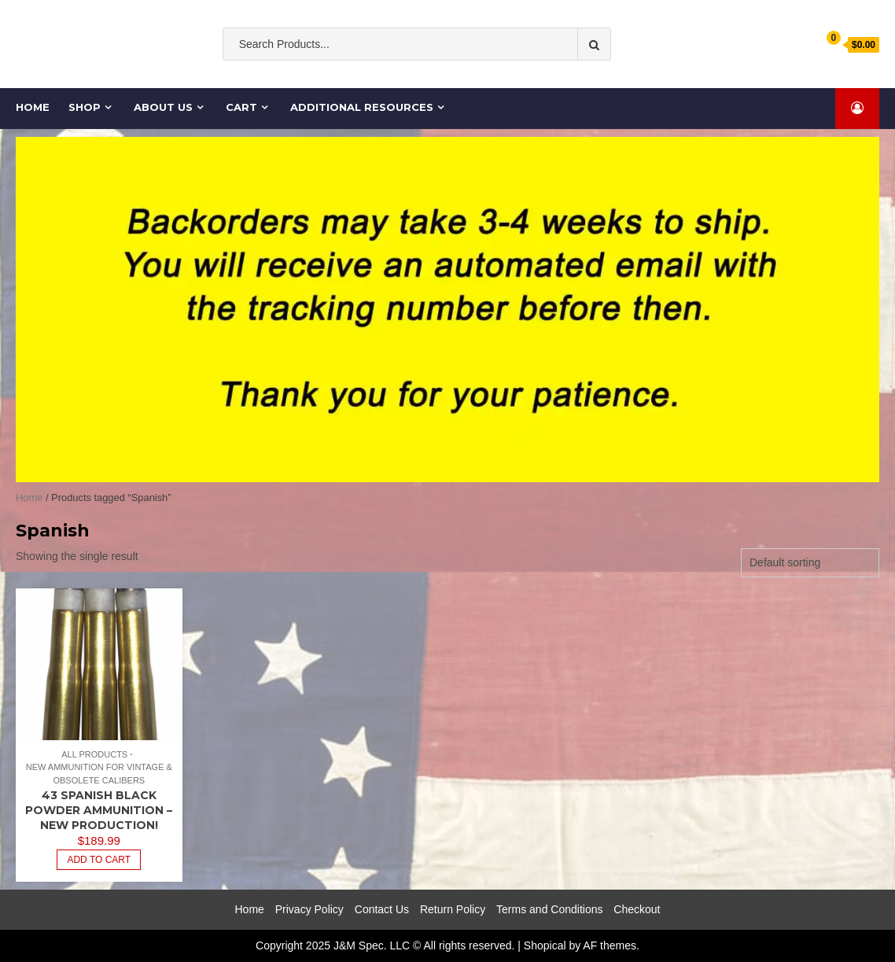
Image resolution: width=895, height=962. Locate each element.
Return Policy (452, 909)
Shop (84, 107)
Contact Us (382, 909)
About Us (163, 107)
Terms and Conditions (549, 909)
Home (33, 107)
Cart (241, 107)
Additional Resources (361, 107)
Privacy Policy (309, 909)
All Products (94, 754)
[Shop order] (810, 562)
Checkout (636, 909)
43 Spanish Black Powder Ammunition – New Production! (98, 810)
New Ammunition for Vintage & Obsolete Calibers (99, 773)
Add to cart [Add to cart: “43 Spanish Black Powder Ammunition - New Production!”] (99, 859)
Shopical (545, 945)
